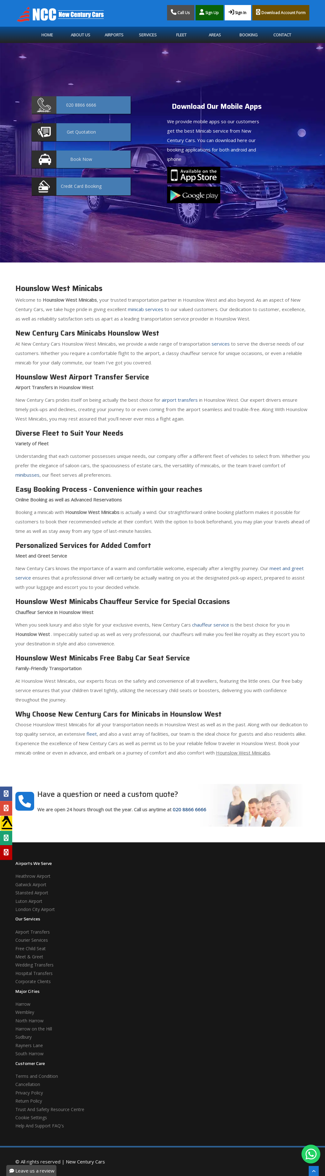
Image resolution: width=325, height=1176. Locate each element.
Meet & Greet (29, 957)
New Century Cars (85, 1161)
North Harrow (29, 1021)
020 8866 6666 (189, 809)
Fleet (181, 35)
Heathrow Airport (32, 876)
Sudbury (23, 1037)
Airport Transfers (32, 932)
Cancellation (27, 1084)
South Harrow (29, 1054)
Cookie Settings (31, 1117)
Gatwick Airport (30, 884)
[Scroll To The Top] (314, 1171)
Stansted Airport (31, 893)
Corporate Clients (33, 981)
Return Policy (28, 1101)
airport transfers (180, 400)
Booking (248, 35)
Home (47, 35)
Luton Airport (28, 901)
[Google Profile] (6, 808)
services (221, 344)
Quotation (81, 132)
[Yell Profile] (6, 823)
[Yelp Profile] (6, 852)
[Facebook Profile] (6, 794)
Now (81, 159)
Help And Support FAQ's (39, 1126)
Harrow (22, 1004)
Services (148, 35)
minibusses (27, 475)
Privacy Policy (29, 1093)
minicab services (145, 309)
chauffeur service (210, 625)
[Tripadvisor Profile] (6, 838)
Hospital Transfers (34, 973)
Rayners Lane (29, 1045)
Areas (215, 35)
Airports (114, 35)
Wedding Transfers (34, 965)
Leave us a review (32, 1171)
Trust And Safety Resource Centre (49, 1109)
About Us (80, 35)
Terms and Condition (36, 1076)
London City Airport (35, 909)
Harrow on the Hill (33, 1029)
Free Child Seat (30, 948)
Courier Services (31, 940)
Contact (282, 35)
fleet (91, 734)
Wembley (24, 1012)
